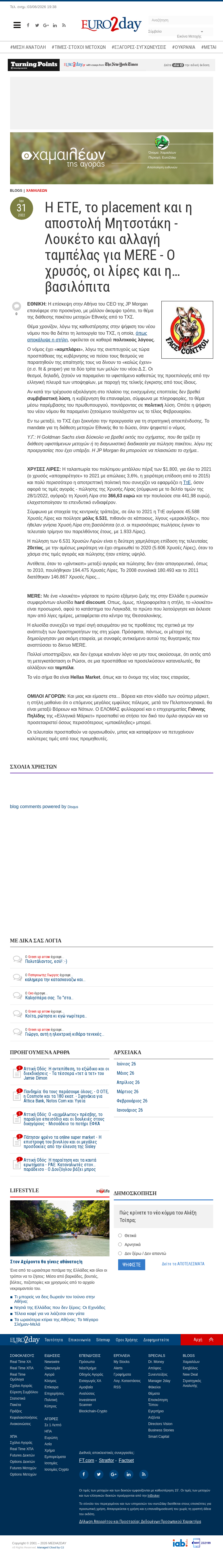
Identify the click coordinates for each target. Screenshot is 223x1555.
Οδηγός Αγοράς (91, 1374)
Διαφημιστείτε (156, 1339)
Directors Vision (160, 1424)
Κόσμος (50, 1381)
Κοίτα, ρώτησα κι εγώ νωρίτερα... (48, 1013)
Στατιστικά (17, 1398)
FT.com (86, 1460)
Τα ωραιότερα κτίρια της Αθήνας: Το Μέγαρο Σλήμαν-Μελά (56, 1322)
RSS (117, 1387)
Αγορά (49, 1374)
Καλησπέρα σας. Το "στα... (41, 995)
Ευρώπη (51, 1438)
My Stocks (122, 1362)
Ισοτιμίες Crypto (57, 1469)
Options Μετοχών (23, 1474)
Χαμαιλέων (191, 1362)
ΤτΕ (187, 482)
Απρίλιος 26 (128, 1082)
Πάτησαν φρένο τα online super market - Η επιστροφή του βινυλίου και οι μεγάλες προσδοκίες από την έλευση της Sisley (55, 1142)
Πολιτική (51, 1400)
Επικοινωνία (79, 1339)
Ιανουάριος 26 (130, 1110)
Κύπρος (51, 1406)
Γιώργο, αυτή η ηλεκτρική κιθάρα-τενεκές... (57, 1032)
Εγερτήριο (156, 1411)
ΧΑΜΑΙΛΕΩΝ (36, 191)
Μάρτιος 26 (128, 1091)
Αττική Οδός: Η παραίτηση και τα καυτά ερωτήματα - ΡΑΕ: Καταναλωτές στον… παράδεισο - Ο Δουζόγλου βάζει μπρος (53, 1165)
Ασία (48, 1444)
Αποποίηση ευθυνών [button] (162, 167)
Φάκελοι (154, 1387)
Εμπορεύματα (55, 1457)
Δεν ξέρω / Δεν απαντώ (145, 1253)
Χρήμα (50, 1450)
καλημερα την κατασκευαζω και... (48, 977)
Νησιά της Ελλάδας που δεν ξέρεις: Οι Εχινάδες (59, 1307)
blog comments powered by (44, 806)
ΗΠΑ (48, 1431)
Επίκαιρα (51, 1387)
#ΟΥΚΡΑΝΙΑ (183, 47)
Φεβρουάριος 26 (132, 1101)
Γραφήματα (122, 1374)
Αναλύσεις (87, 1394)
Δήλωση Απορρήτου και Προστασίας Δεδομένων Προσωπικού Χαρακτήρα (140, 1521)
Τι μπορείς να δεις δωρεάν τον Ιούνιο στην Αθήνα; (54, 1299)
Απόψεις (154, 1368)
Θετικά (131, 1235)
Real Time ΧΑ (20, 1362)
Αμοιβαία (86, 1387)
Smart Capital (158, 1437)
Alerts (118, 1368)
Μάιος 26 (125, 1073)
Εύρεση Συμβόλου (24, 1392)
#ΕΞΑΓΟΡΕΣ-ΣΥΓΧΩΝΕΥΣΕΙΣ (139, 47)
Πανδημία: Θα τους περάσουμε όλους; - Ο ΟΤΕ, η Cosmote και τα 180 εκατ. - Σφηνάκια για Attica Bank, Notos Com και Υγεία (59, 1096)
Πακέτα (15, 1405)
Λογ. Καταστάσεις (127, 1381)
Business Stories (161, 1430)
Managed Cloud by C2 (50, 1547)
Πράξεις (16, 1411)
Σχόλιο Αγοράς (21, 1386)
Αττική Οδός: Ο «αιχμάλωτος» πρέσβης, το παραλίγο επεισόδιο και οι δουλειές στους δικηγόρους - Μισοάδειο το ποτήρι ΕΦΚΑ (57, 1119)
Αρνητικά (133, 1244)
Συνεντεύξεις (158, 1374)
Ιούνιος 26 (126, 1064)
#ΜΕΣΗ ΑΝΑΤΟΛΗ (28, 47)
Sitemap (103, 1339)
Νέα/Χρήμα (88, 1368)
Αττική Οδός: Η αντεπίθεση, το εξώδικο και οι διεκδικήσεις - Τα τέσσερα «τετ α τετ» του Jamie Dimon (59, 1073)
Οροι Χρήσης (127, 1339)
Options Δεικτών (22, 1462)
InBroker (154, 1495)
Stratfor (106, 1460)
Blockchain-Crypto (93, 1411)
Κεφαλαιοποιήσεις (23, 1418)
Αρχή (198, 1339)
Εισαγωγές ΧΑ (90, 1381)
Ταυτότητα (54, 1339)
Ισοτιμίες (51, 1463)
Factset (126, 1460)
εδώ (178, 65)
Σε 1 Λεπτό (53, 1425)
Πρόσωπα (87, 1362)
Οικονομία (52, 1368)
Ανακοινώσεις (20, 1424)
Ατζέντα (154, 1418)
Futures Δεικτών (22, 1455)
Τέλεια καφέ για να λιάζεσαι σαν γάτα (49, 1313)
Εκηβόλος (190, 1368)
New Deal (190, 1374)
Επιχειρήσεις (54, 1394)
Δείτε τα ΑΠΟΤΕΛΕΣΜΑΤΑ (183, 1264)
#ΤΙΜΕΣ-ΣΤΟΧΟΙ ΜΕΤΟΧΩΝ (79, 47)
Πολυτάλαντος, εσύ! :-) (38, 959)
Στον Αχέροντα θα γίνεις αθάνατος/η (46, 1261)
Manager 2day (159, 1381)
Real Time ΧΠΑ (22, 1368)
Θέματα (154, 1394)
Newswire (52, 1362)
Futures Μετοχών (23, 1468)
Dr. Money (156, 1362)
